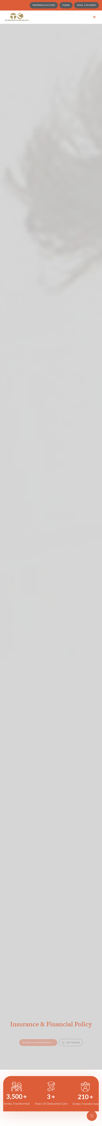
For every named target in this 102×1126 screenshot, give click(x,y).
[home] (16, 17)
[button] (94, 17)
